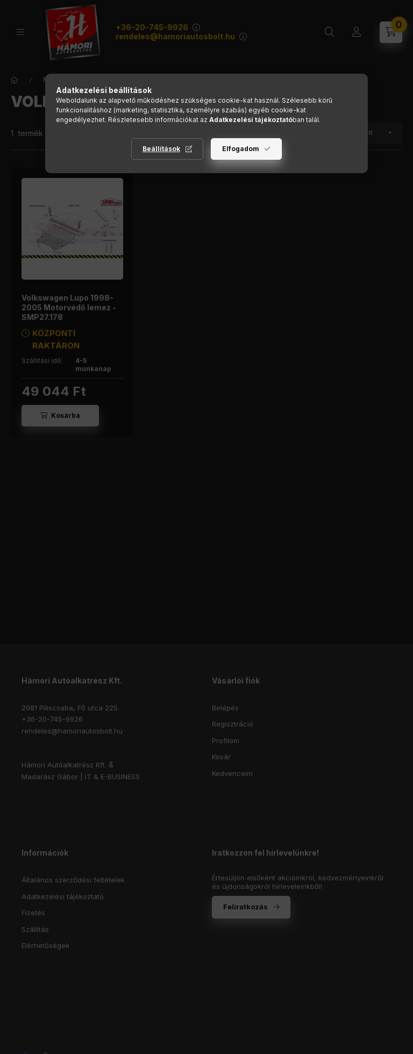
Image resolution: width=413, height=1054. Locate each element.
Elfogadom (240, 149)
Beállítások (161, 149)
